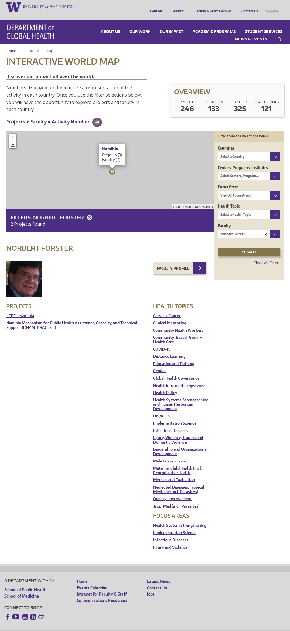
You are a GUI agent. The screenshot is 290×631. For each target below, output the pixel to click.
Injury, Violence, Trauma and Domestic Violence (178, 432)
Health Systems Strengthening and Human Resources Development (180, 396)
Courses (155, 6)
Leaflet (177, 199)
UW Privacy (79, 626)
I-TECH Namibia (20, 308)
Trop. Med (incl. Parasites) (176, 498)
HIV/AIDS (161, 408)
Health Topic (229, 198)
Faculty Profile (173, 260)
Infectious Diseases (170, 423)
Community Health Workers (178, 322)
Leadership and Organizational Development (180, 443)
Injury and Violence (170, 539)
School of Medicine (21, 588)
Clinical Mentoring (169, 315)
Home (11, 42)
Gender (159, 363)
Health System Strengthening (179, 517)
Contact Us (248, 6)
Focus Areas (228, 178)
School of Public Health (25, 581)
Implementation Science (174, 415)
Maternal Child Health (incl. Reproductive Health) (177, 462)
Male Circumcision (169, 453)
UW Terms (102, 626)
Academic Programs (214, 24)
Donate (271, 6)
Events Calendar (92, 579)
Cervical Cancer (167, 308)
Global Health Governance (176, 370)
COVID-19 (162, 341)
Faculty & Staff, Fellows (211, 6)
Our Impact (171, 24)
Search (279, 31)
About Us (110, 24)
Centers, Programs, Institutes (243, 159)
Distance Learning (169, 348)
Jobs (151, 586)
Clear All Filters (266, 254)
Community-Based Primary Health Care (177, 331)
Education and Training (173, 356)
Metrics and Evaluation (174, 472)
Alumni (177, 6)
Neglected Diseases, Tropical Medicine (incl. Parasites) (178, 481)
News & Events (251, 31)
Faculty (224, 217)
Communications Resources (102, 592)
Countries (226, 140)
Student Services (263, 24)
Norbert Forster (63, 209)
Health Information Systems (178, 378)
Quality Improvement (172, 491)
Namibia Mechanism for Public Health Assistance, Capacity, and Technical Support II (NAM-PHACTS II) (71, 317)
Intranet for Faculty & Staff (102, 586)
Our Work (139, 24)
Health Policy (165, 385)
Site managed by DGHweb (136, 626)
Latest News (158, 573)
